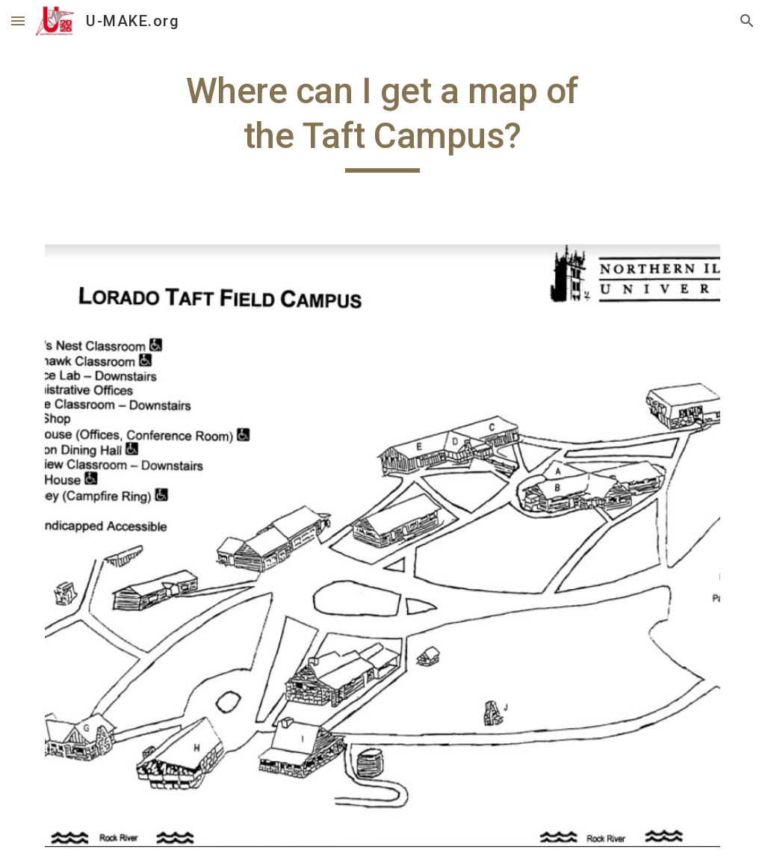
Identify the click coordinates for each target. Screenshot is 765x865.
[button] (18, 20)
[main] (382, 121)
